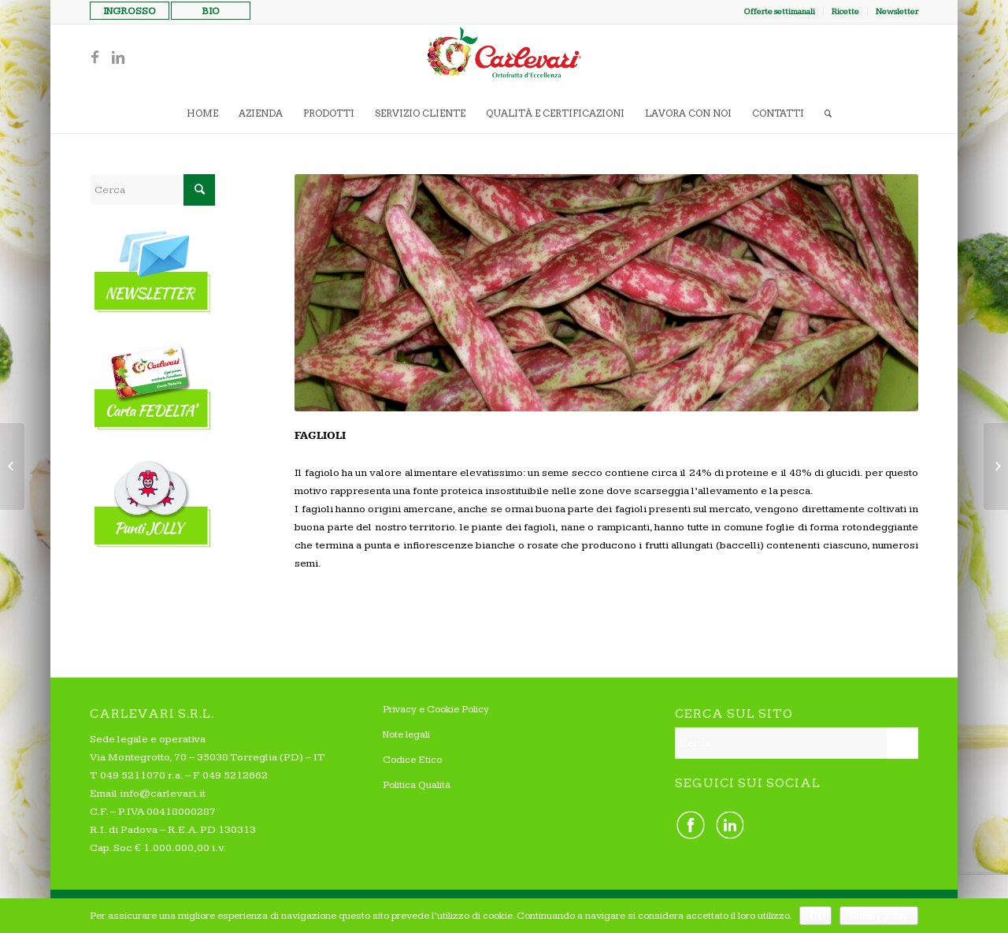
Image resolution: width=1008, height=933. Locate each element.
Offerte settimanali (779, 11)
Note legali (406, 734)
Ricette (845, 11)
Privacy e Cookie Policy (436, 709)
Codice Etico (412, 759)
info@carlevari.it (163, 793)
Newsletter (897, 11)
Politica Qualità (416, 785)
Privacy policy (878, 915)
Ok (815, 915)
